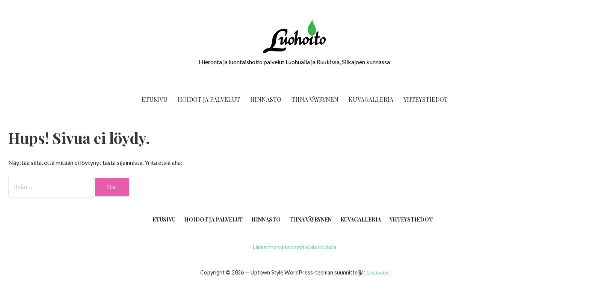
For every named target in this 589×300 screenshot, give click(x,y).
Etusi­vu (155, 99)
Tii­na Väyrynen (314, 99)
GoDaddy (377, 272)
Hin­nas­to (265, 99)
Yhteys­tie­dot (425, 99)
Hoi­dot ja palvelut (209, 99)
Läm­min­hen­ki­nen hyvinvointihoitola (294, 247)
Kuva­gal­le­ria (371, 99)
